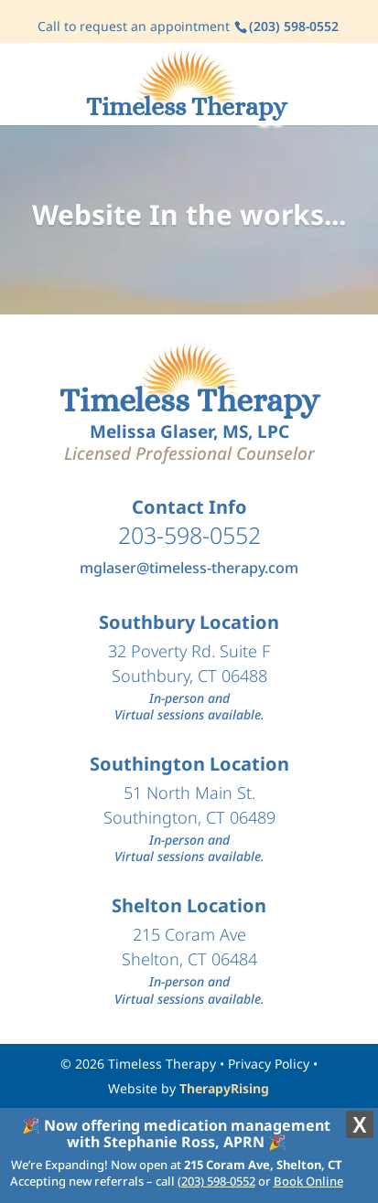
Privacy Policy (268, 1063)
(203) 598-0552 (216, 1181)
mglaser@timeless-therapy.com (189, 568)
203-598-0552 (189, 534)
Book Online (308, 1181)
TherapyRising (224, 1088)
